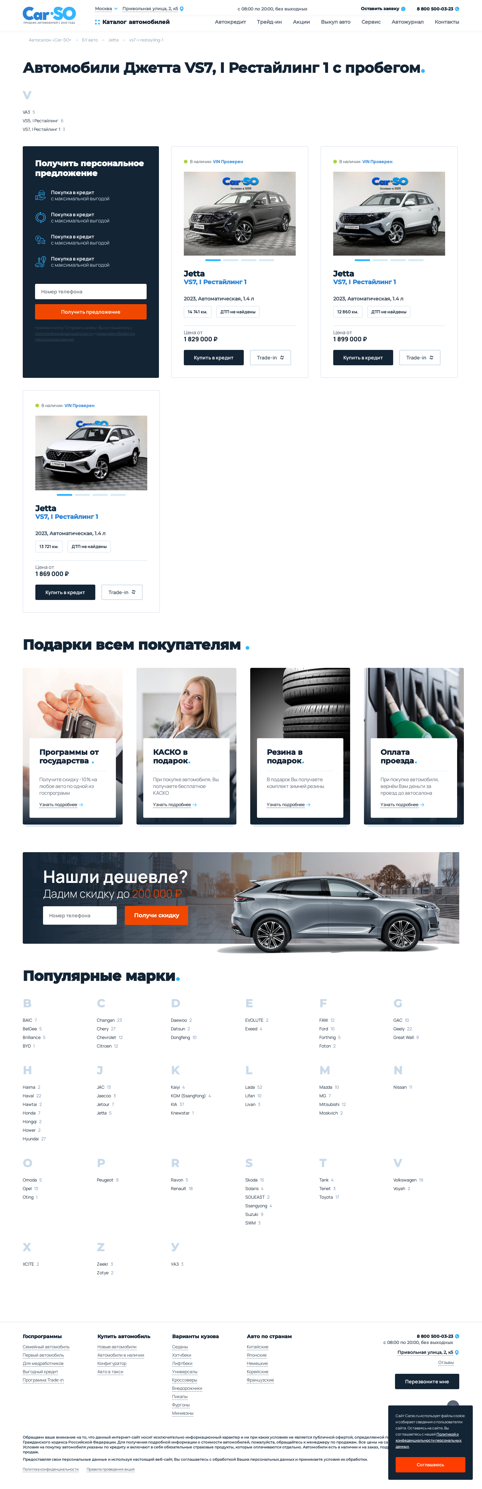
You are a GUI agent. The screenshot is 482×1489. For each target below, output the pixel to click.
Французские (260, 1380)
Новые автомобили (116, 1347)
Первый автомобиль (43, 1355)
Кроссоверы (184, 1380)
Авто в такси (110, 1371)
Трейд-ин (269, 22)
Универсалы (184, 1371)
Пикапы (180, 1396)
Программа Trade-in (43, 1380)
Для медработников (43, 1363)
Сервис (371, 22)
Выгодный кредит (40, 1371)
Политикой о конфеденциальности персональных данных (429, 1440)
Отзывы (446, 1362)
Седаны (180, 1347)
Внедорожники (187, 1388)
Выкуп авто (335, 22)
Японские (257, 1355)
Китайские (257, 1347)
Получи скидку (156, 915)
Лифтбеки (182, 1363)
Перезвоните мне (427, 1381)
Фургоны (181, 1405)
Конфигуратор (111, 1363)
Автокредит (230, 22)
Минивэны (182, 1413)
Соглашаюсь (430, 1464)
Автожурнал (408, 22)
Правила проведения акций (111, 1469)
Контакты (447, 22)
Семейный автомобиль (46, 1347)
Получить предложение (90, 311)
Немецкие (257, 1363)
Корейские (257, 1371)
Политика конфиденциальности (51, 1469)
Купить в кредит (214, 357)
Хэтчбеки (181, 1355)
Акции (301, 22)
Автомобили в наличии (120, 1355)
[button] (213, 260)
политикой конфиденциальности (64, 333)
